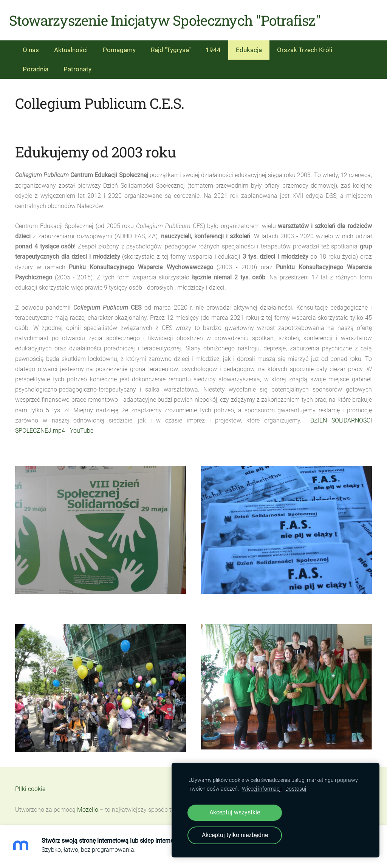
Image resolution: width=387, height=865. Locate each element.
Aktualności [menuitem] (71, 45)
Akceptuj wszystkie (234, 812)
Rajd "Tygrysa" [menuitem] (170, 45)
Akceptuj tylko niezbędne (235, 835)
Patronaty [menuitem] (77, 64)
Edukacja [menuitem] (249, 45)
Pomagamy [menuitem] (119, 45)
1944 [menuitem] (213, 45)
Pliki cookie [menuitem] (30, 784)
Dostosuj (295, 789)
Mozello (87, 805)
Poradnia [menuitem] (35, 64)
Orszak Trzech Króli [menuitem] (304, 45)
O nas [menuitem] (31, 45)
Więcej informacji (262, 789)
